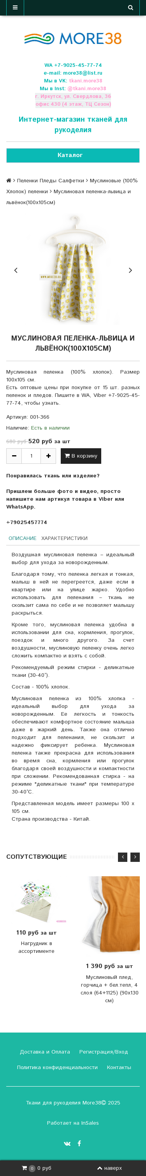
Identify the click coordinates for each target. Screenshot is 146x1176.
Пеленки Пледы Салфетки (50, 181)
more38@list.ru (82, 73)
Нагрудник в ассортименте (36, 947)
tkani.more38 (85, 81)
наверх (109, 1168)
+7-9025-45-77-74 (78, 65)
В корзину (81, 456)
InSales (90, 1123)
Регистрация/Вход (102, 1052)
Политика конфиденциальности (56, 1067)
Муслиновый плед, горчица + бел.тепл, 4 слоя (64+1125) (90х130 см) (110, 989)
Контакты (118, 1067)
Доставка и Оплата (44, 1052)
